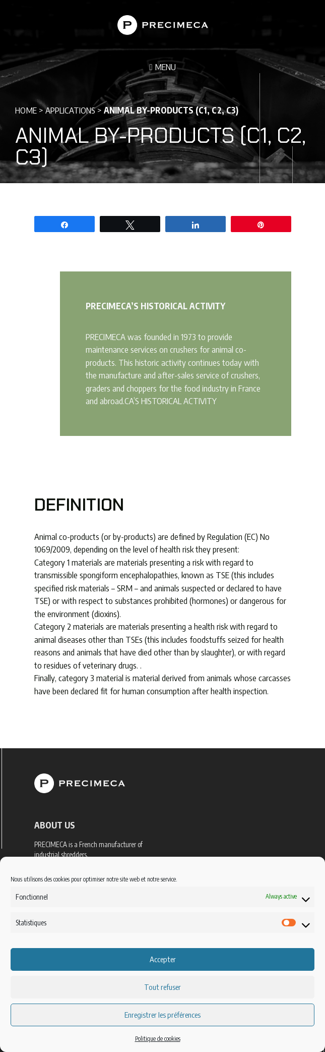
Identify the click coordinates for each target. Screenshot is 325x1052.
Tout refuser (162, 986)
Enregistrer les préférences (162, 1014)
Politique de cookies (157, 1038)
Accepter (163, 959)
